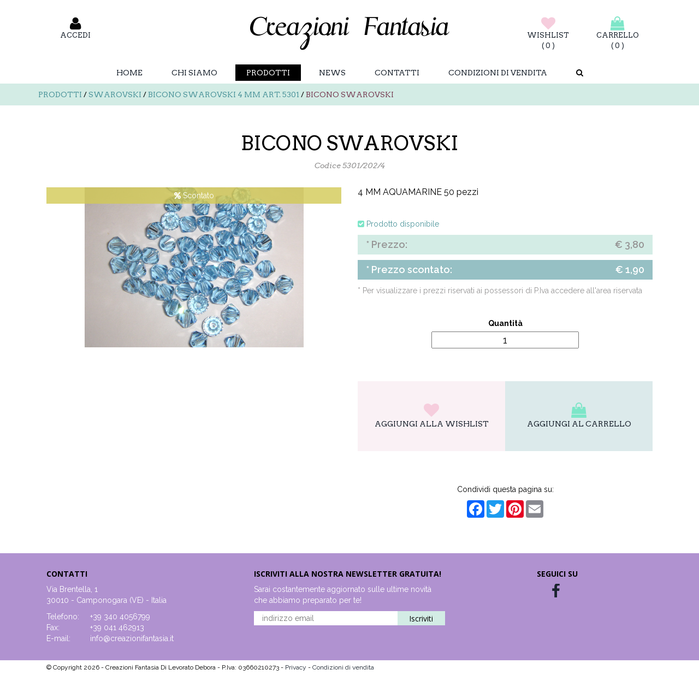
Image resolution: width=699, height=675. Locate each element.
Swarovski (114, 94)
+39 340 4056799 (120, 616)
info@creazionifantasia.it (132, 638)
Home (129, 72)
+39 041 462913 (117, 627)
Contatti (397, 72)
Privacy (296, 667)
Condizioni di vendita (497, 72)
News (332, 72)
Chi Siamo (194, 72)
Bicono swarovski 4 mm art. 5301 (223, 94)
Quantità (505, 323)
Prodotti (268, 72)
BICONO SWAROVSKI (350, 94)
